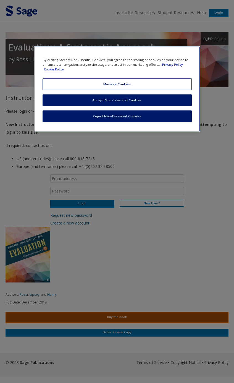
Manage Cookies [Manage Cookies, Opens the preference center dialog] (117, 84)
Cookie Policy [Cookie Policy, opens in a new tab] (54, 69)
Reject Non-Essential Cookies (117, 116)
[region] (117, 89)
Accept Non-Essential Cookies (117, 100)
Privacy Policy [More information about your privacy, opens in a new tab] (172, 64)
